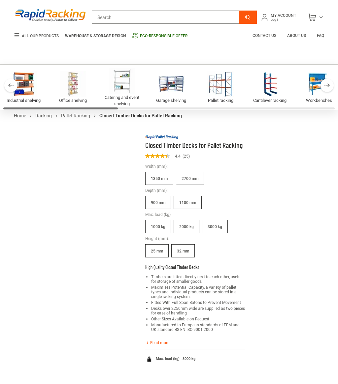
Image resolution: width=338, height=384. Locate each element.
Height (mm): (157, 238)
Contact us (265, 35)
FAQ (320, 35)
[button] (248, 17)
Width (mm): (156, 166)
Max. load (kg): (158, 214)
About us (296, 35)
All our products (36, 36)
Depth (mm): (156, 190)
